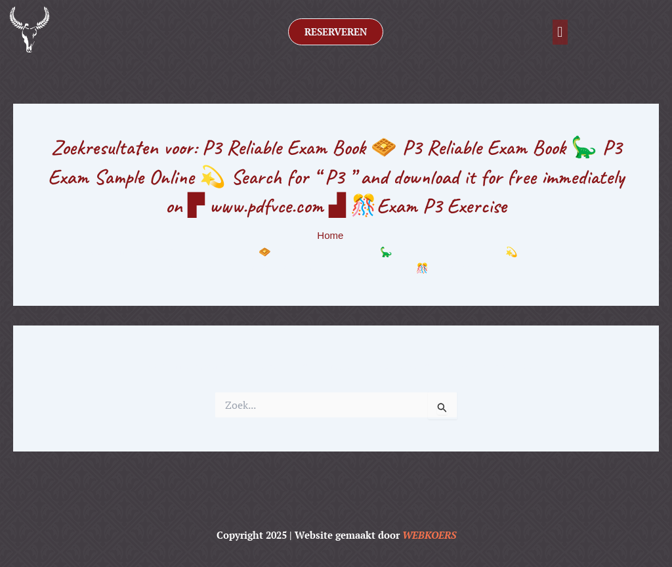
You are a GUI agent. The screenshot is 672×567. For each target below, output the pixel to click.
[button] (560, 32)
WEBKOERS (429, 534)
